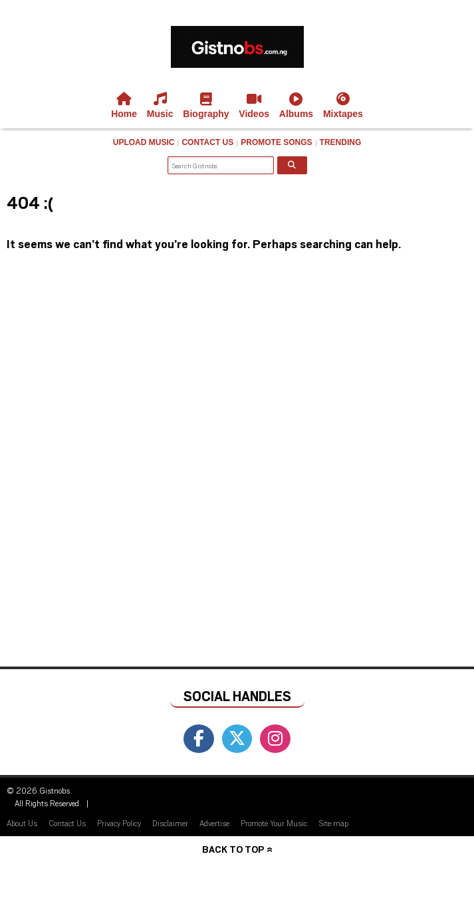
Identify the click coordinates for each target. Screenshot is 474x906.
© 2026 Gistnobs (38, 790)
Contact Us (207, 142)
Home (124, 105)
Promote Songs (276, 142)
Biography (206, 105)
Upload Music (144, 142)
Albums (296, 105)
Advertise (214, 823)
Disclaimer (170, 823)
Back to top (233, 849)
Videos (254, 105)
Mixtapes (343, 105)
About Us (22, 823)
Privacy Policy (119, 823)
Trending (341, 142)
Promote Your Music (274, 823)
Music (160, 105)
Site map (333, 823)
